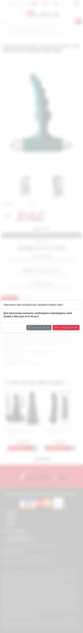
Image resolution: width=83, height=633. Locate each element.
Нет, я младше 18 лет (66, 327)
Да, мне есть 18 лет (39, 327)
